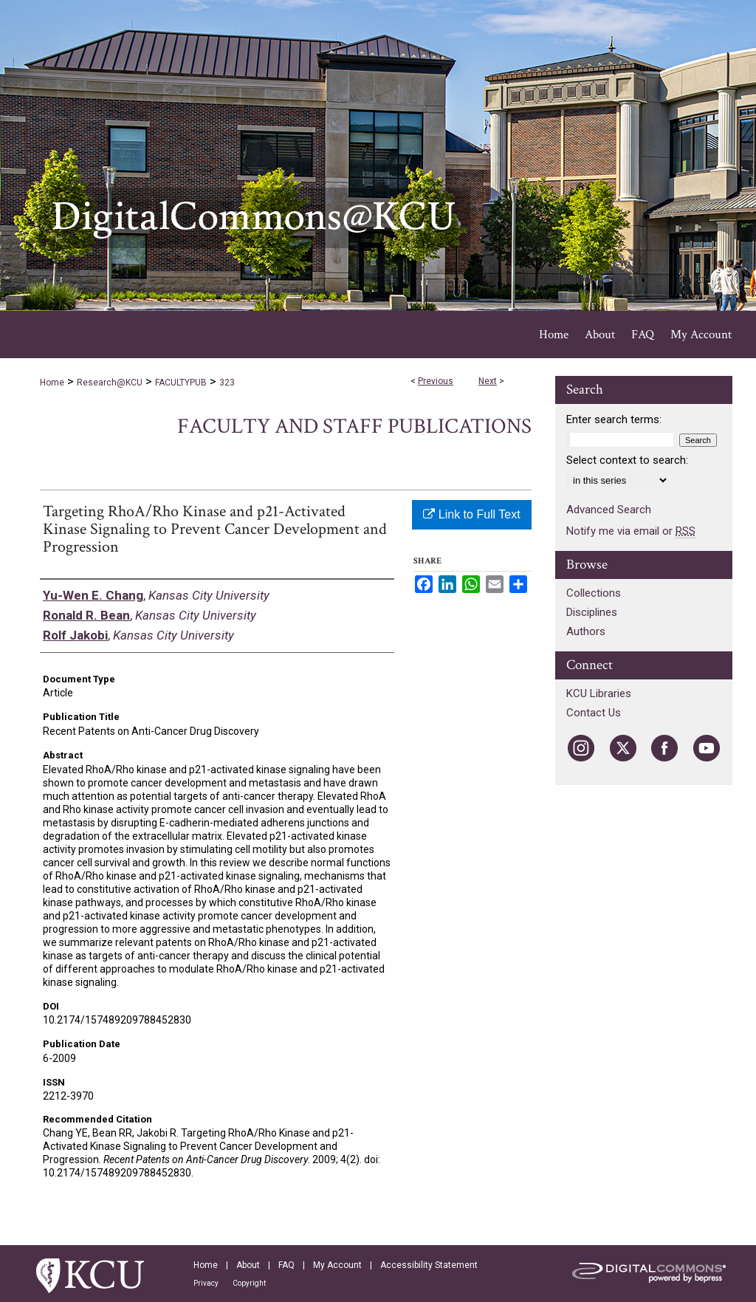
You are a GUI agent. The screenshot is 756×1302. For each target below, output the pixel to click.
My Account (337, 1265)
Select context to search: (627, 460)
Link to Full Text (471, 514)
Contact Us (593, 712)
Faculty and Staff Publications (354, 426)
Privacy (206, 1283)
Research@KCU (109, 382)
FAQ (286, 1265)
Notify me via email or (630, 531)
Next (487, 381)
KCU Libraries (598, 693)
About (248, 1265)
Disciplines (591, 612)
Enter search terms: (614, 419)
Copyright (249, 1283)
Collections (593, 593)
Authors (585, 631)
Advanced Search (608, 509)
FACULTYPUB (181, 382)
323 (227, 382)
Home (52, 382)
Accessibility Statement (429, 1265)
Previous (435, 381)
